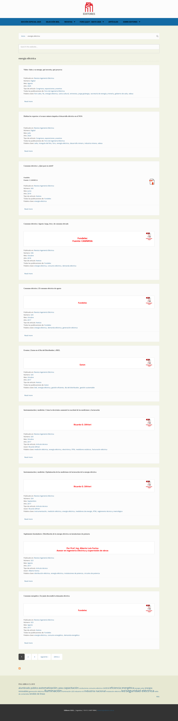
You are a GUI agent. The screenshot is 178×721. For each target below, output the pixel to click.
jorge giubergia (84, 94)
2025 (29, 86)
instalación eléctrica (113, 691)
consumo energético (55, 635)
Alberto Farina (34, 571)
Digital (33, 81)
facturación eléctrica (99, 449)
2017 (29, 320)
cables (60, 688)
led (123, 691)
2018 (29, 258)
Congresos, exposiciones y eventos (49, 88)
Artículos (113, 22)
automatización (48, 688)
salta (36, 143)
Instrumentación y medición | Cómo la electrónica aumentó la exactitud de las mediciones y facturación (62, 410)
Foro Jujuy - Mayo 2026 (90, 22)
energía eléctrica (51, 94)
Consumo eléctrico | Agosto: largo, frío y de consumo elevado (46, 224)
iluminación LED (68, 691)
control (106, 688)
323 (32, 560)
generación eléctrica (70, 328)
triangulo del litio (45, 143)
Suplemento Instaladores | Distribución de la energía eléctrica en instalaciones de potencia (57, 534)
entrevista (73, 94)
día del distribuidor (72, 387)
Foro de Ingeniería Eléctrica (54, 91)
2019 (29, 193)
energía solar (139, 688)
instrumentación (40, 511)
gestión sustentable (87, 387)
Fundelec (47, 198)
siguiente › (44, 657)
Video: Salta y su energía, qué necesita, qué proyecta (43, 70)
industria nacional (95, 691)
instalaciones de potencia (73, 573)
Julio (29, 133)
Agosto (30, 83)
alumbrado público (28, 687)
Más (157, 696)
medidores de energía (84, 511)
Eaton (46, 385)
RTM (73, 449)
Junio (29, 191)
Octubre (31, 255)
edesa (131, 94)
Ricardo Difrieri (34, 447)
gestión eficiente (57, 387)
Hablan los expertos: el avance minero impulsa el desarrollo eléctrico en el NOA (53, 116)
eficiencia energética (122, 688)
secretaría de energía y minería (102, 94)
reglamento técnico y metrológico (110, 511)
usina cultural (64, 94)
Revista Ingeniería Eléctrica (44, 78)
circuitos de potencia (92, 573)
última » (57, 657)
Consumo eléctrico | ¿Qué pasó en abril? (38, 166)
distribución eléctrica (42, 573)
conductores (83, 688)
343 (32, 188)
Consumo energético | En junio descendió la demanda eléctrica (47, 596)
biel (35, 387)
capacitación (71, 688)
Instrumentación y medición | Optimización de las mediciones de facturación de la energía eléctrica (60, 472)
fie (43, 94)
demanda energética (71, 635)
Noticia (38, 196)
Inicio (23, 36)
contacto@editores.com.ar (105, 710)
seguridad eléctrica (140, 691)
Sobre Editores (130, 22)
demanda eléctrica (69, 266)
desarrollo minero (77, 143)
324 (32, 498)
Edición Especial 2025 (31, 22)
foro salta (37, 94)
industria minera (91, 143)
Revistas (68, 22)
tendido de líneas (37, 693)
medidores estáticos (83, 449)
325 (32, 315)
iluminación (53, 691)
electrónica (66, 449)
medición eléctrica (41, 449)
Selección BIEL (53, 22)
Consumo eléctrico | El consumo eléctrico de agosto (42, 288)
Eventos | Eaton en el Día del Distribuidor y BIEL (42, 350)
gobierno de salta (121, 94)
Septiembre (32, 501)
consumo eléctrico (54, 266)
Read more (28, 101)
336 (32, 253)
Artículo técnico (42, 444)
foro (54, 143)
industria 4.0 (79, 691)
